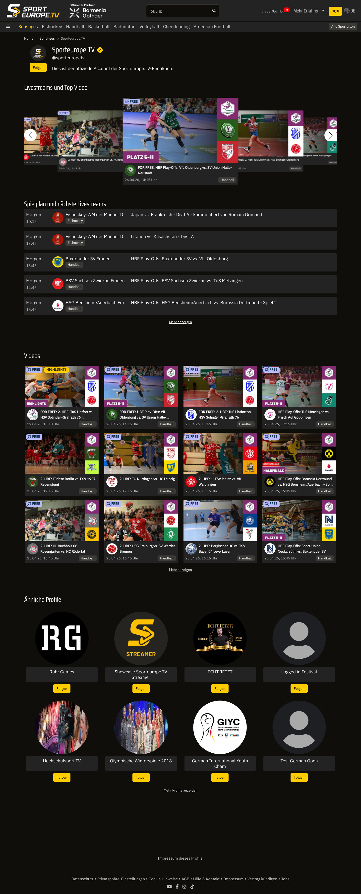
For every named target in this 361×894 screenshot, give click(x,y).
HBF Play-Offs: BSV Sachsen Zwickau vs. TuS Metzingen (187, 280)
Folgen (38, 67)
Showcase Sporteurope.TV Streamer (141, 674)
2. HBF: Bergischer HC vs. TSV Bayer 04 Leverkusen (222, 549)
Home (29, 38)
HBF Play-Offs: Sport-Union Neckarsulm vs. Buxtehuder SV (302, 549)
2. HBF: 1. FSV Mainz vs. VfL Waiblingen (47, 155)
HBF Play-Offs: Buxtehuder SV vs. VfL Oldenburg (179, 259)
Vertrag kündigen (262, 879)
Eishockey (52, 26)
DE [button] (349, 11)
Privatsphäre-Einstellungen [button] (121, 879)
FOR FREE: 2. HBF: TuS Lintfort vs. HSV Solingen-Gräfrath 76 (266, 160)
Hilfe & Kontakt (207, 879)
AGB (185, 879)
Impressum (233, 879)
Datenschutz (82, 879)
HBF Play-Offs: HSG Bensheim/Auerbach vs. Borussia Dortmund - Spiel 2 (204, 302)
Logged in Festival (299, 672)
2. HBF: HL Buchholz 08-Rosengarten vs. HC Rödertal (97, 160)
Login (335, 11)
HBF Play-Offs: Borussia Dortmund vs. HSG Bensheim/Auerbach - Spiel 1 (305, 482)
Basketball (98, 26)
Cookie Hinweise (164, 879)
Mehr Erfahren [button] (307, 11)
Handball (75, 26)
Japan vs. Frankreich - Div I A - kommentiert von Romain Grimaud (196, 214)
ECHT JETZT (220, 672)
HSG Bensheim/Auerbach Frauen (98, 302)
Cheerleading (176, 26)
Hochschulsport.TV (62, 761)
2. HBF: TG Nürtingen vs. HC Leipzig (147, 479)
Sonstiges (28, 26)
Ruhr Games (62, 672)
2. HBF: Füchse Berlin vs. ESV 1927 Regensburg (67, 482)
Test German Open (299, 761)
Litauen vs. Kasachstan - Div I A (162, 236)
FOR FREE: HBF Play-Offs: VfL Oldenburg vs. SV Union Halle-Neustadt (185, 170)
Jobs (285, 879)
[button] (30, 135)
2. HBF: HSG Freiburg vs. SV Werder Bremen (147, 549)
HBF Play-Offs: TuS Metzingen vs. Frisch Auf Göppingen (307, 155)
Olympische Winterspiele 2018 (141, 761)
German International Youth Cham (220, 763)
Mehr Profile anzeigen (180, 790)
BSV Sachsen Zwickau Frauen (94, 280)
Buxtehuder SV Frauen (88, 259)
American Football (212, 26)
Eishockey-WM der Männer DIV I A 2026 (105, 214)
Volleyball (149, 26)
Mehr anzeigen (180, 321)
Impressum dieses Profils (180, 858)
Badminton (124, 26)
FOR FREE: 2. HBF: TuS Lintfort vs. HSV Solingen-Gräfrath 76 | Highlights (66, 415)
